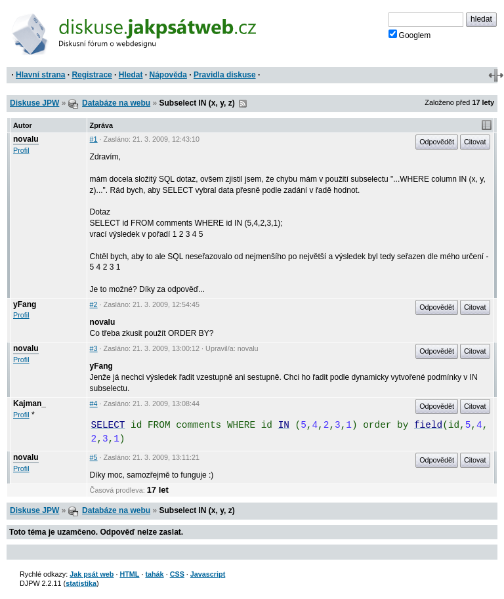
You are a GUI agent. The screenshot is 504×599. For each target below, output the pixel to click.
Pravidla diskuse (225, 74)
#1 (94, 139)
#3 (94, 348)
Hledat (131, 74)
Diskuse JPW (34, 103)
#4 (94, 403)
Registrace (92, 74)
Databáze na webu (116, 103)
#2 (94, 304)
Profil (21, 150)
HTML (129, 574)
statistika (81, 583)
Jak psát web (92, 574)
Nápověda (168, 74)
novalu (26, 139)
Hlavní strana (40, 74)
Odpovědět (436, 142)
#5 (94, 457)
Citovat (475, 142)
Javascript (207, 574)
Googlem (409, 35)
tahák (154, 574)
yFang (24, 304)
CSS (177, 574)
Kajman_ (29, 403)
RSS (243, 104)
